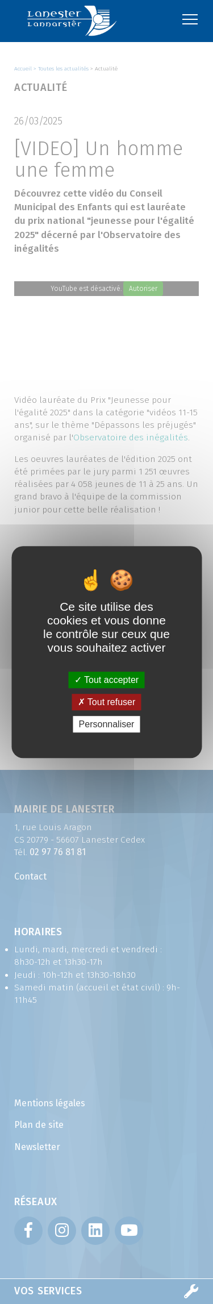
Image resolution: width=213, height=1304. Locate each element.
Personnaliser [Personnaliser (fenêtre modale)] (107, 724)
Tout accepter (106, 680)
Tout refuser (107, 702)
